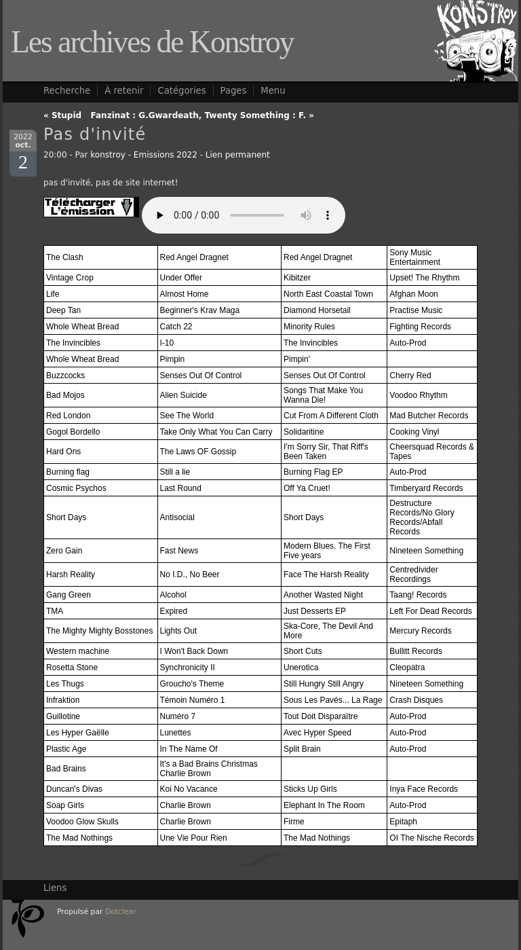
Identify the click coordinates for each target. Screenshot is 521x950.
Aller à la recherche (472, 5)
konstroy (108, 155)
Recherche (66, 91)
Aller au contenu (326, 5)
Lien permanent (238, 155)
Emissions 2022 (165, 155)
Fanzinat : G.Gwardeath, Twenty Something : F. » (202, 115)
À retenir (123, 91)
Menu (272, 91)
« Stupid (62, 115)
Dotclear (120, 911)
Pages (233, 91)
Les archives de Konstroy (152, 41)
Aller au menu (396, 5)
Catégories (181, 91)
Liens (54, 888)
